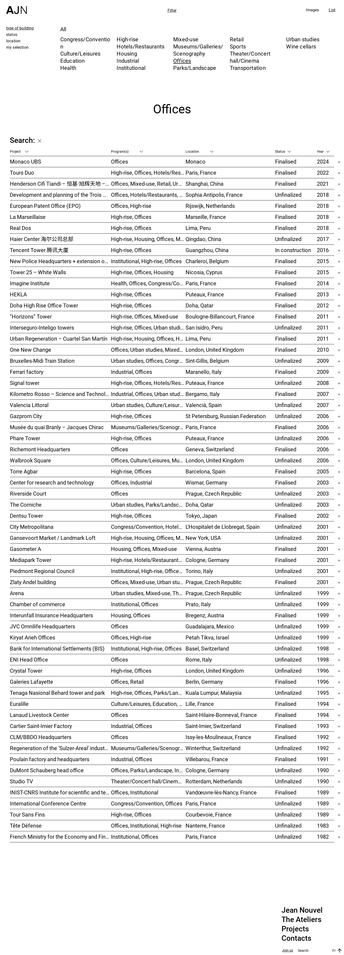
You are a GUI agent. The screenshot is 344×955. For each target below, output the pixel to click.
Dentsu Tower (26, 515)
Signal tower (24, 382)
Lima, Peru (198, 227)
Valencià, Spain (204, 405)
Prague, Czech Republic (214, 493)
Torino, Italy (199, 571)
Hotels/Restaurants (140, 46)
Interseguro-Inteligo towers (42, 327)
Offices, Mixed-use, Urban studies (148, 582)
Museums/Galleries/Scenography (198, 50)
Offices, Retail (127, 681)
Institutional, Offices (134, 604)
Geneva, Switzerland (210, 449)
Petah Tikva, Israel (207, 637)
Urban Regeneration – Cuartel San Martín (58, 338)
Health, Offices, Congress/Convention (148, 283)
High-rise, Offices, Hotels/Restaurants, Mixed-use (148, 172)
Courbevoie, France (209, 814)
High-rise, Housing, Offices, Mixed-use (148, 239)
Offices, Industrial (131, 482)
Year (323, 151)
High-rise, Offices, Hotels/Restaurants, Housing (148, 382)
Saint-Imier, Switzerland (213, 725)
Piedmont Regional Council (42, 571)
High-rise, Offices (131, 216)
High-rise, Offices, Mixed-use (144, 316)
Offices (182, 60)
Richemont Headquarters (40, 449)
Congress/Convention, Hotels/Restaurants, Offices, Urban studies (148, 526)
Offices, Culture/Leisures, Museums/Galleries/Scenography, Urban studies (148, 460)
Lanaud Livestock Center (39, 714)
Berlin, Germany (204, 681)
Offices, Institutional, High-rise (146, 825)
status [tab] (11, 34)
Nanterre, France (205, 825)
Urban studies (302, 39)
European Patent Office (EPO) (45, 205)
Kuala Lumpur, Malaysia (214, 692)
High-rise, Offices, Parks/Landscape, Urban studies (148, 692)
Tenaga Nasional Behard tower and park (57, 692)
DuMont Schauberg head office (47, 770)
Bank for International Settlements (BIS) (57, 648)
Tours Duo (22, 172)
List (332, 10)
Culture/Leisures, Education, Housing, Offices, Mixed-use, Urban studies (148, 703)
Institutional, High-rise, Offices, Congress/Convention (148, 571)
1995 (323, 692)
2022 (323, 172)
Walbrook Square (30, 460)
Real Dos (20, 227)
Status (283, 151)
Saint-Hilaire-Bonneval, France (221, 714)
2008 (323, 382)
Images (312, 10)
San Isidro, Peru (204, 327)
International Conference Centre (48, 803)
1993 (323, 725)
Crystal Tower (26, 670)
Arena (17, 593)
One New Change (30, 349)
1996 (323, 670)
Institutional (131, 67)
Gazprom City (26, 416)
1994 (323, 703)
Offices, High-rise (131, 205)
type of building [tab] (20, 28)
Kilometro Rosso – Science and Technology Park (60, 393)
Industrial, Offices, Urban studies (148, 393)
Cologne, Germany (207, 559)
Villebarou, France (207, 759)
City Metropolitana (31, 526)
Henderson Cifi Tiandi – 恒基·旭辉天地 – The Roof (60, 183)
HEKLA (18, 294)
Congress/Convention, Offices (146, 803)
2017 (323, 239)
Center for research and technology (52, 482)
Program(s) (127, 151)
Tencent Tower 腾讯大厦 (39, 250)
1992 (323, 737)
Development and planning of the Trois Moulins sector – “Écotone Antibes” (60, 194)
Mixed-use (185, 39)
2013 (323, 294)
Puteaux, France (205, 294)
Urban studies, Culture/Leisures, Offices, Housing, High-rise (148, 405)
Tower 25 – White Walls (38, 272)
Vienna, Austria (203, 548)
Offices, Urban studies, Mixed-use (148, 349)
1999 (323, 593)
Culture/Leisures (80, 53)
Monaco (195, 161)
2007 (323, 393)
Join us (287, 950)
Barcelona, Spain (205, 471)
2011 (323, 316)
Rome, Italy (199, 659)
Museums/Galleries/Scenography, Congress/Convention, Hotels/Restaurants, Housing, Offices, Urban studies (148, 748)
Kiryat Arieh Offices (32, 637)
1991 (323, 759)
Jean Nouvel (302, 910)
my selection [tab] (17, 47)
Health (68, 67)
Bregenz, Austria (205, 615)
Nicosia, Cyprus (204, 272)
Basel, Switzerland (207, 648)
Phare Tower (25, 438)
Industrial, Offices (131, 371)
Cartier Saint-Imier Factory (41, 725)
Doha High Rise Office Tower (44, 305)
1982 (323, 836)
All (63, 29)
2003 (323, 482)
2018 (323, 194)
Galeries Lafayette (31, 681)
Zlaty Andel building (33, 582)
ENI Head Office (29, 659)
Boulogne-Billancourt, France (220, 316)
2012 (323, 305)
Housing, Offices (130, 615)
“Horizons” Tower (31, 316)
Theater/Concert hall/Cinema (250, 57)
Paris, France (201, 172)
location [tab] (13, 41)
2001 (323, 526)
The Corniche (26, 504)
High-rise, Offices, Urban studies (148, 327)
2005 (323, 471)
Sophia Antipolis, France (214, 194)
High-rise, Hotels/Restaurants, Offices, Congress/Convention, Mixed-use (148, 559)
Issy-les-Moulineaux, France (218, 737)
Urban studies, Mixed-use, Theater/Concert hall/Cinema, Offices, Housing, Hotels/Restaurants (148, 593)
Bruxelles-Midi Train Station (42, 360)
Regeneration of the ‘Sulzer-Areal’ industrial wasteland (60, 748)
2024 (323, 161)
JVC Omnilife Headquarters (42, 626)
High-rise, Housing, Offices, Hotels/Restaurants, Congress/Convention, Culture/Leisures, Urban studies (148, 338)
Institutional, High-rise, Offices (146, 261)
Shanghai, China (204, 183)
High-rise (127, 39)
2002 (323, 515)
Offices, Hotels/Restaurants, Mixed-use (148, 194)
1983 (323, 825)
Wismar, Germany (206, 482)
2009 (323, 360)
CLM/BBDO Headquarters (40, 737)
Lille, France (200, 703)
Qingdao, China (203, 239)
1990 (323, 770)
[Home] (16, 7)
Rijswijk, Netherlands (210, 205)
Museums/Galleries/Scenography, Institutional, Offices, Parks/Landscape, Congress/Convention (148, 427)
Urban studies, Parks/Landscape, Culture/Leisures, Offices (148, 504)
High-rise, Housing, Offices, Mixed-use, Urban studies (148, 537)
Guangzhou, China (207, 250)
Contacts (296, 938)
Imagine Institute (30, 283)
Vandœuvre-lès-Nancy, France (221, 792)
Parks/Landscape (194, 67)
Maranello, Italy (203, 371)
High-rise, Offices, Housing (142, 272)
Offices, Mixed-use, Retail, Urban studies (148, 183)
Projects (295, 929)
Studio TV (21, 781)
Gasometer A (25, 548)
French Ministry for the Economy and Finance (60, 836)
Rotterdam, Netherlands (214, 781)
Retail (237, 39)
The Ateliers (301, 919)
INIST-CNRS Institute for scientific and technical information (60, 792)
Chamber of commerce (37, 604)
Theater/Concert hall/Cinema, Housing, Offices (148, 781)
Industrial (128, 60)
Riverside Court (28, 493)
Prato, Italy (198, 604)
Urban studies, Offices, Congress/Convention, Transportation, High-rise (148, 360)
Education (72, 60)
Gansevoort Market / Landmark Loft (52, 537)
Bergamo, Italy (202, 393)
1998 (323, 648)
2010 (323, 349)
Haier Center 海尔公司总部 (41, 239)
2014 (323, 283)
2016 (323, 250)
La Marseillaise (28, 216)
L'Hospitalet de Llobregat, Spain (223, 526)
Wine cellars (301, 46)
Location (199, 151)
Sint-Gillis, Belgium (207, 360)
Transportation (248, 67)
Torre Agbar (24, 471)
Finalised (285, 161)
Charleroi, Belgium (207, 261)
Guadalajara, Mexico (210, 626)
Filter (172, 10)
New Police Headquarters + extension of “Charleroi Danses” (60, 261)
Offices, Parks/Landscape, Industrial (148, 770)
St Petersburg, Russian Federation (226, 416)
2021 (323, 183)
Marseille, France (206, 216)
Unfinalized (288, 194)
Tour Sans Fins (27, 814)
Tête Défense (26, 825)
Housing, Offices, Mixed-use (144, 548)
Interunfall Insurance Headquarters (51, 615)
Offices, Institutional (134, 792)
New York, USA (203, 537)
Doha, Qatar (199, 305)
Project (19, 151)
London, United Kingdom (215, 349)
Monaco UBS (25, 161)
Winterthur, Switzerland (213, 748)
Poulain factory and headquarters (49, 759)
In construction (293, 250)
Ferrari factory (26, 371)
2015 (323, 261)
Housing (127, 53)
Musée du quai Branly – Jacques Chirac (57, 427)
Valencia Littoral (29, 405)
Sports (238, 46)
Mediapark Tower (30, 559)
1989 (323, 792)
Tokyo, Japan (201, 515)
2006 (323, 416)
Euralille (19, 703)
